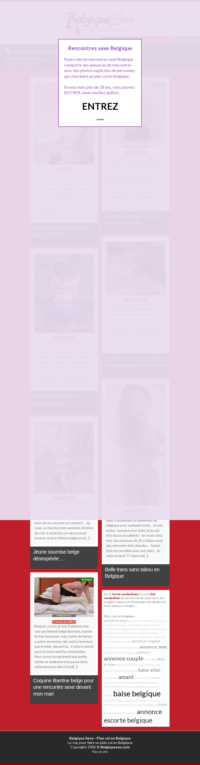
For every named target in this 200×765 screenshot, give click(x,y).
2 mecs (124, 682)
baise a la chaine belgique (141, 704)
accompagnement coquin (120, 713)
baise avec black (121, 633)
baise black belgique (117, 629)
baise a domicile (156, 637)
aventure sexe (116, 620)
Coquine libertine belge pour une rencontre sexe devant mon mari (63, 687)
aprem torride (151, 625)
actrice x (143, 652)
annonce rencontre (129, 625)
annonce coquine (146, 641)
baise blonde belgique (147, 633)
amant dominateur (126, 670)
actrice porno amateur (142, 621)
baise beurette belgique (120, 652)
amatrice (110, 625)
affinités (109, 637)
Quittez (100, 119)
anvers (162, 621)
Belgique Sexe (81, 738)
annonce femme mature (132, 664)
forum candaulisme (125, 594)
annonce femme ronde (130, 637)
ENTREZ (100, 106)
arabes (153, 629)
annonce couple (123, 658)
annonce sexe (153, 647)
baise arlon (149, 670)
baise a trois (111, 682)
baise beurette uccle (117, 641)
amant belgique (114, 700)
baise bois (150, 659)
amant (126, 676)
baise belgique (137, 693)
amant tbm (111, 677)
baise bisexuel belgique (131, 686)
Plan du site (100, 751)
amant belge (137, 682)
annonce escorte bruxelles (121, 647)
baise (163, 704)
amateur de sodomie (147, 677)
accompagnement (136, 700)
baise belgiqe (139, 629)
